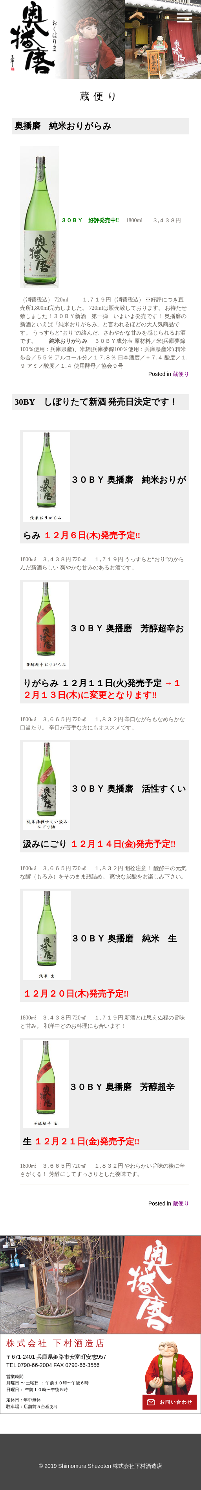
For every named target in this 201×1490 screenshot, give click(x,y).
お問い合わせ (176, 1402)
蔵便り (181, 374)
